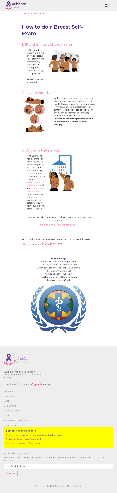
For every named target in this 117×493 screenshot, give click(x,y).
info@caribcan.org (40, 384)
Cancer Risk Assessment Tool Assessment (25, 443)
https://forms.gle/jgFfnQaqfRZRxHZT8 (42, 244)
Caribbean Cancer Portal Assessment (23, 439)
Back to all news (34, 13)
